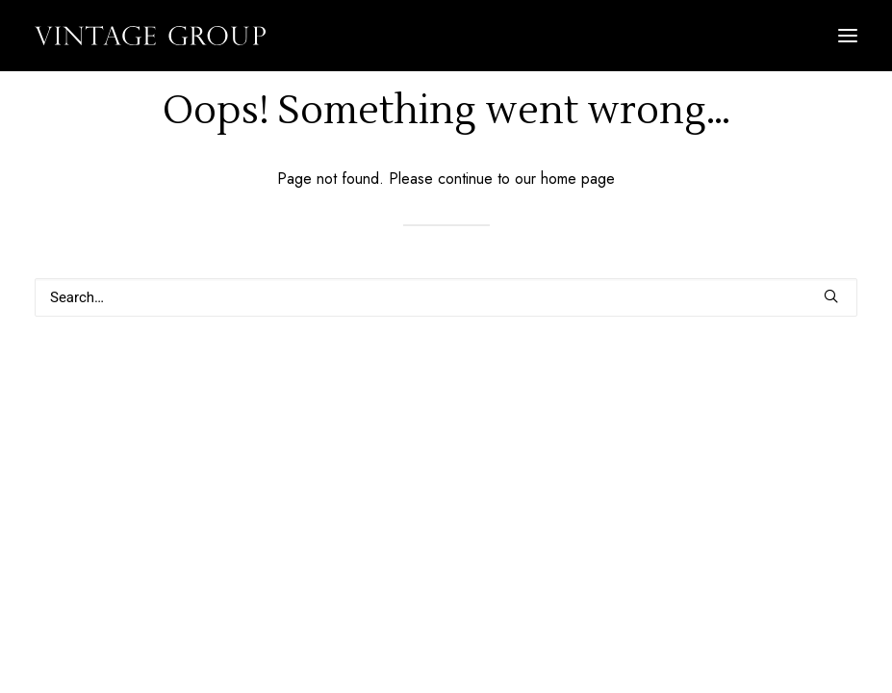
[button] (847, 35)
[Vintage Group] (150, 35)
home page (578, 178)
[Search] (446, 297)
